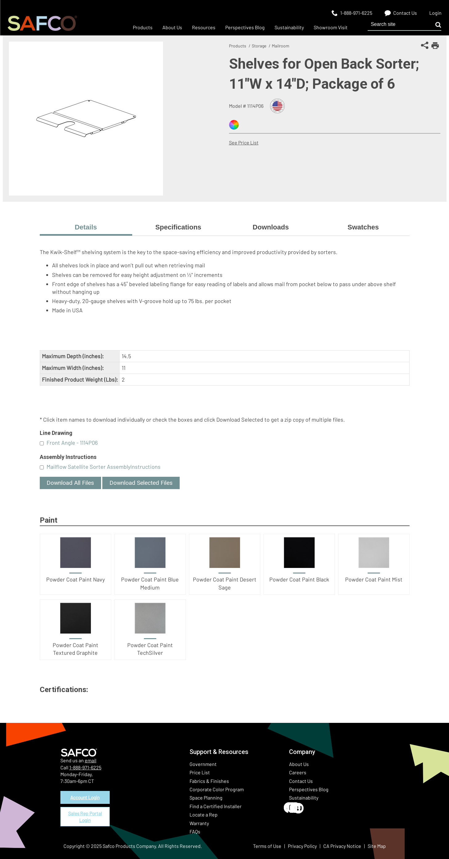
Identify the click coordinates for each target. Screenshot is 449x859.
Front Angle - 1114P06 (72, 442)
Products (237, 45)
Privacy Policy (302, 846)
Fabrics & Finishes (209, 781)
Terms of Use (267, 846)
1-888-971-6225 (85, 767)
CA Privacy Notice (342, 846)
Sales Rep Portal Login (85, 817)
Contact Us (301, 781)
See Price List (244, 142)
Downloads (271, 227)
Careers (297, 772)
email (90, 760)
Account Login (85, 797)
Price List (200, 772)
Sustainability (303, 797)
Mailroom (280, 45)
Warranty (199, 823)
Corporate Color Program (217, 789)
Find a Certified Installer (216, 806)
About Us (299, 764)
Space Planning (206, 797)
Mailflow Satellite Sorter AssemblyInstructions (104, 466)
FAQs (195, 831)
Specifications (178, 227)
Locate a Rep (204, 814)
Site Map (377, 846)
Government (203, 764)
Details (86, 227)
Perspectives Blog (309, 789)
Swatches (363, 227)
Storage (259, 45)
